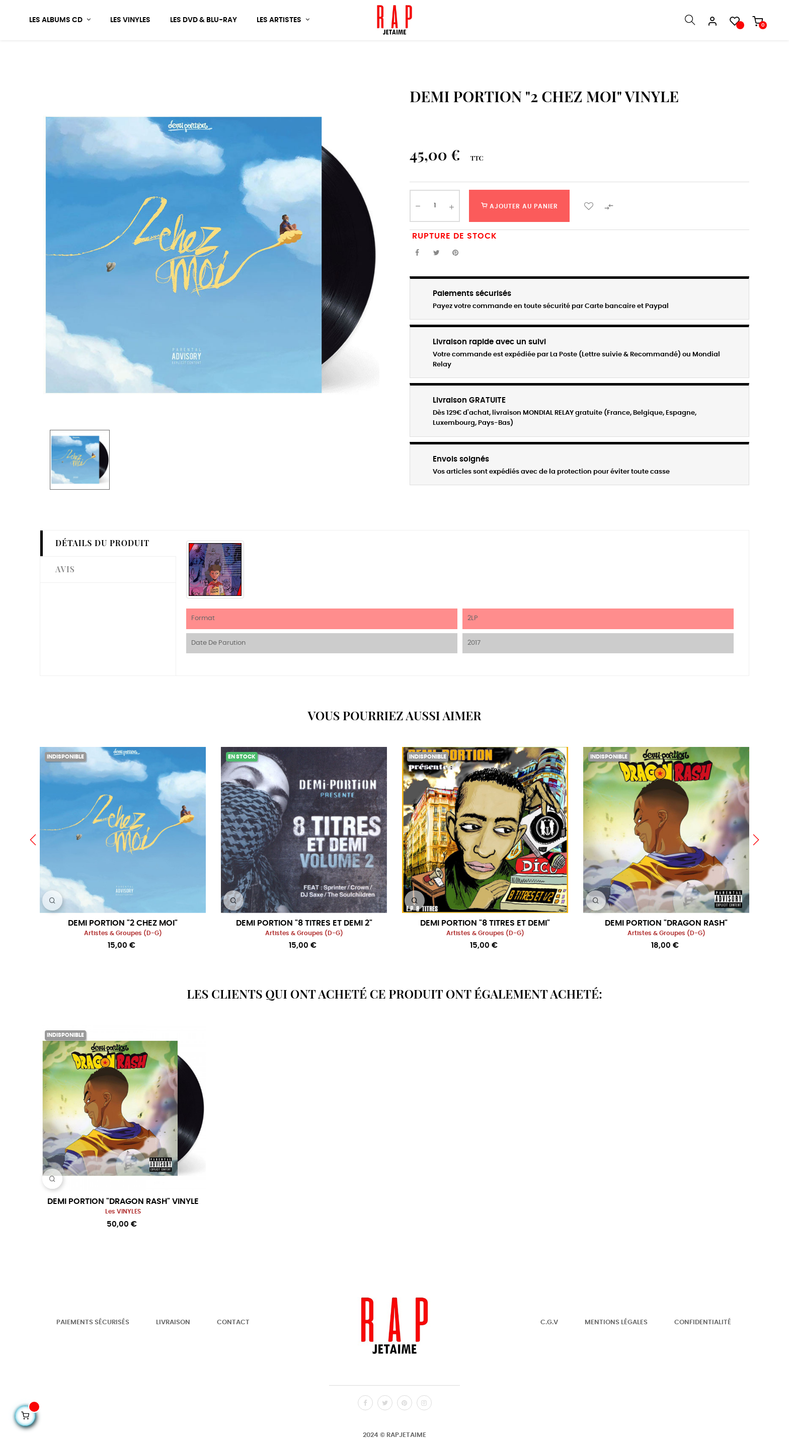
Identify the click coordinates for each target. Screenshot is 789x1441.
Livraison (173, 1352)
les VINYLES (123, 1242)
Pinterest (455, 282)
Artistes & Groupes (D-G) (123, 963)
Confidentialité (702, 1352)
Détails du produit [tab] (102, 573)
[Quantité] (435, 235)
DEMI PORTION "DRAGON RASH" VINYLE (123, 1232)
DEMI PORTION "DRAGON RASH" (666, 953)
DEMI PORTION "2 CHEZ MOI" (123, 953)
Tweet (436, 282)
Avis (65, 598)
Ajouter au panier (519, 235)
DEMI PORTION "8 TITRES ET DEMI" (485, 953)
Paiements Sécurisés (92, 1352)
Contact (233, 1352)
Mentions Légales (616, 1352)
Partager (417, 282)
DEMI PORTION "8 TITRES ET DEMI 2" (304, 953)
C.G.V (549, 1352)
